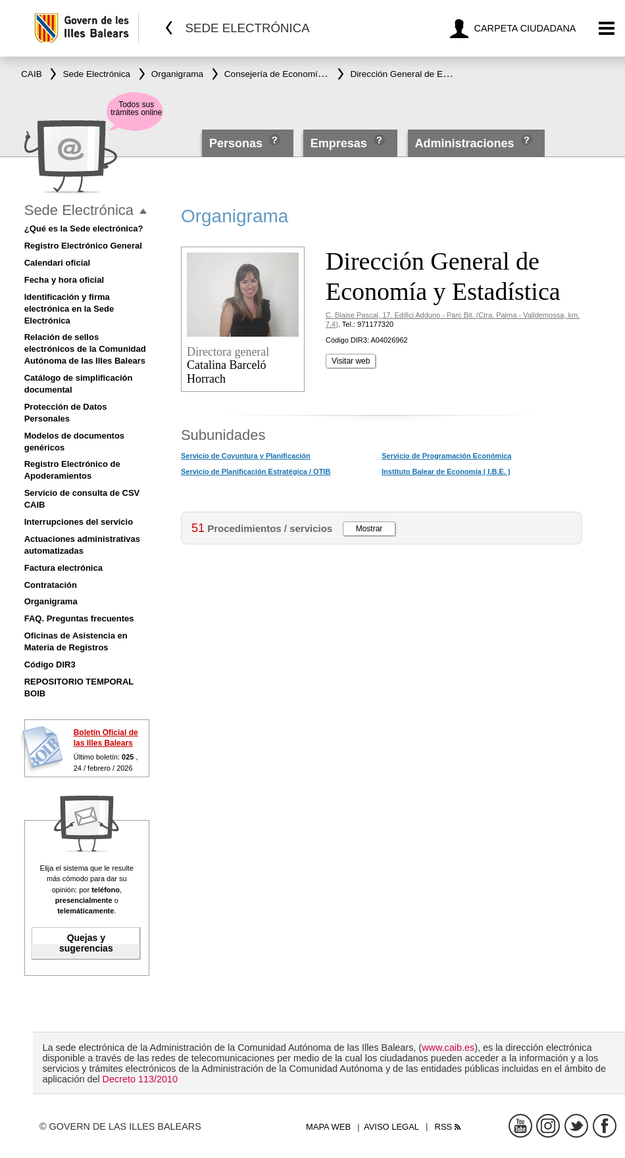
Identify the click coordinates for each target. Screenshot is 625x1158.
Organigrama (51, 601)
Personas (237, 143)
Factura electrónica (63, 568)
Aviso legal (391, 1127)
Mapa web (328, 1127)
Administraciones (464, 143)
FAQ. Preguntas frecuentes (79, 618)
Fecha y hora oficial (64, 280)
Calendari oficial (57, 263)
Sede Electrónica (79, 210)
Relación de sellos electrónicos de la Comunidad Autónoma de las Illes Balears (85, 349)
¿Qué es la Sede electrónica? (83, 228)
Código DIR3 (50, 664)
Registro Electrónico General (83, 246)
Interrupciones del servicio (78, 522)
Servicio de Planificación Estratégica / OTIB (255, 471)
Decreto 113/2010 (140, 1079)
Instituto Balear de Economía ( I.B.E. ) (446, 471)
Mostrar (369, 528)
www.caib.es (448, 1047)
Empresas (339, 143)
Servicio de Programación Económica (446, 456)
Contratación (50, 585)
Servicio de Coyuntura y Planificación (246, 456)
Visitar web (351, 361)
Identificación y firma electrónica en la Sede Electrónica (69, 309)
